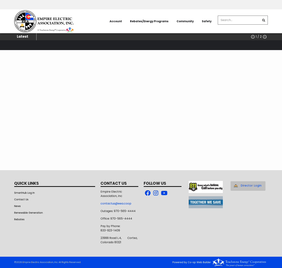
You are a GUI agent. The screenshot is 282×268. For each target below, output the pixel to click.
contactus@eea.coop (116, 203)
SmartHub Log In (24, 193)
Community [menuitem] (185, 21)
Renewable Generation (28, 213)
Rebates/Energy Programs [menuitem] (149, 21)
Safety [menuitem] (207, 21)
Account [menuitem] (116, 21)
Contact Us (21, 199)
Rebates (19, 219)
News (17, 206)
